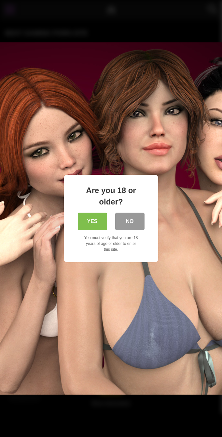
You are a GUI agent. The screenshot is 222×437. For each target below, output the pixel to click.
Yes (92, 221)
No (130, 221)
